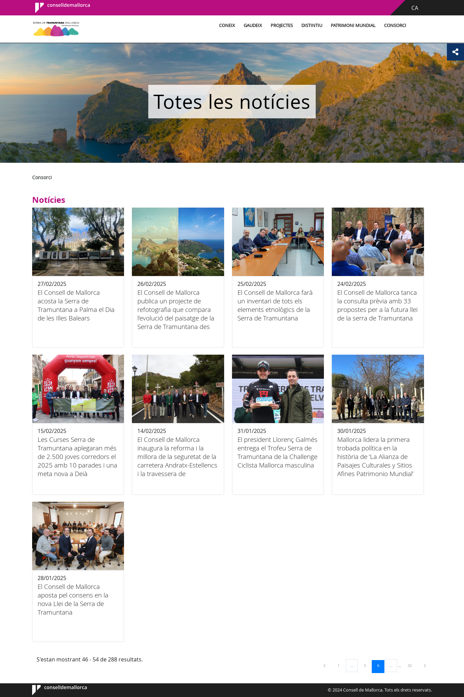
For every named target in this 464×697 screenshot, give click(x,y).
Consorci (395, 25)
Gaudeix (253, 25)
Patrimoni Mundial (353, 25)
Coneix (227, 25)
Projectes (282, 25)
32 (412, 665)
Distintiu (311, 25)
